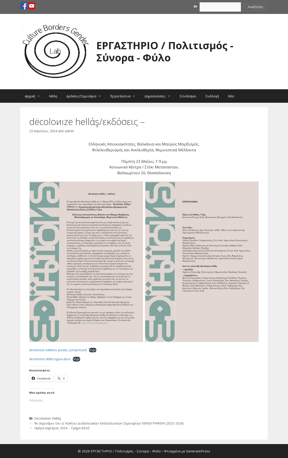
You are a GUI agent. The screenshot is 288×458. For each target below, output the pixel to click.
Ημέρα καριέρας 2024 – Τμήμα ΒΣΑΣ (62, 428)
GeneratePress (198, 451)
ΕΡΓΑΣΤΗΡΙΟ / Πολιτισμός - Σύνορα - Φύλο (164, 51)
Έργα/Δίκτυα (125, 96)
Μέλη (53, 96)
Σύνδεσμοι (188, 96)
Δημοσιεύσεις (159, 96)
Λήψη (93, 350)
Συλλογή (212, 96)
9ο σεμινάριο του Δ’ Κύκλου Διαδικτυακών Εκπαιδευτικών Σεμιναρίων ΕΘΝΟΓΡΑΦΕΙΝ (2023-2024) (109, 423)
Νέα (231, 96)
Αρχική (35, 96)
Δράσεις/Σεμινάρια (86, 96)
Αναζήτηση (255, 7)
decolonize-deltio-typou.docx (49, 359)
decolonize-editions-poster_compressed (58, 350)
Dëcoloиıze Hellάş (47, 418)
